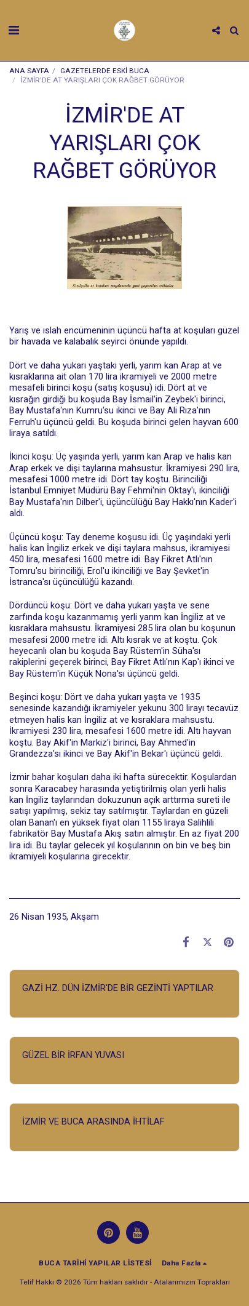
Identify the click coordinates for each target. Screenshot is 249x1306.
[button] (13, 30)
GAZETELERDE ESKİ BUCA (104, 70)
